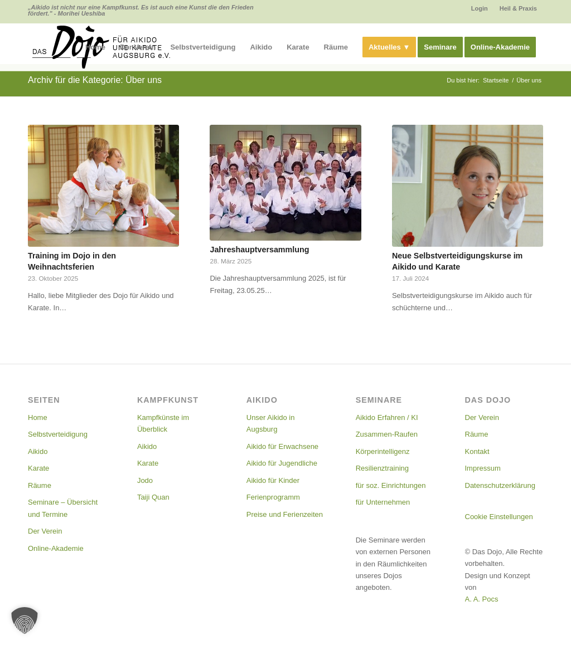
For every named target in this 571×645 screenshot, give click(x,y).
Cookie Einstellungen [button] (499, 516)
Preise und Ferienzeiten (284, 514)
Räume (39, 485)
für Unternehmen (383, 502)
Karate (38, 468)
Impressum (483, 468)
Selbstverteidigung (58, 434)
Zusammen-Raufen (387, 434)
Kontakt (477, 451)
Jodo (145, 480)
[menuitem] (480, 8)
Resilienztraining (382, 468)
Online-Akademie (56, 548)
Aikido (37, 451)
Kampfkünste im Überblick (163, 423)
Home (37, 417)
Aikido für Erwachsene (282, 446)
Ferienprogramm (273, 497)
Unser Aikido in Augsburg (270, 423)
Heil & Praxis (518, 8)
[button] (24, 620)
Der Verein (45, 531)
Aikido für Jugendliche (281, 463)
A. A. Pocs (482, 599)
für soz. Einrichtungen (391, 485)
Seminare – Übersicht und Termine (63, 508)
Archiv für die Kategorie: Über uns (95, 80)
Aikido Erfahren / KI (387, 417)
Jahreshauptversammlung (259, 249)
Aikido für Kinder (272, 480)
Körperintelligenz (383, 451)
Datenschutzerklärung (500, 485)
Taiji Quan (153, 497)
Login (479, 8)
